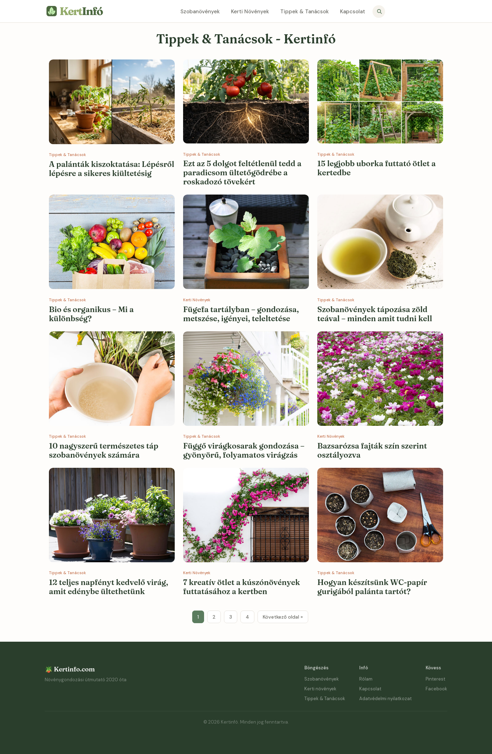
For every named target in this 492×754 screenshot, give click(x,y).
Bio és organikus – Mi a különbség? (91, 313)
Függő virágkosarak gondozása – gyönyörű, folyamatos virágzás (243, 450)
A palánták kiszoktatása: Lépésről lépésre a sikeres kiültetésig (111, 168)
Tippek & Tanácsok (304, 11)
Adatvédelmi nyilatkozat (385, 699)
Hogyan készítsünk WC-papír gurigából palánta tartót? (372, 586)
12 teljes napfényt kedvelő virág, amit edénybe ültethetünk (108, 586)
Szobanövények (200, 11)
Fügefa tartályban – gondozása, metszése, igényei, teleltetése (241, 313)
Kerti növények (320, 689)
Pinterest (435, 679)
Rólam (365, 679)
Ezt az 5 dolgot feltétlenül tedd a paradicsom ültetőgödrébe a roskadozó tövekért (242, 172)
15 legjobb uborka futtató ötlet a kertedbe (376, 167)
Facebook (436, 689)
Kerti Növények (250, 11)
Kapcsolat (352, 11)
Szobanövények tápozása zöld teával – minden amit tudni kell (374, 313)
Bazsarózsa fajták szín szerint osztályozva (372, 450)
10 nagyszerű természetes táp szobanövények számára (103, 450)
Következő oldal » (283, 617)
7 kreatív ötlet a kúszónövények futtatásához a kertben (241, 586)
